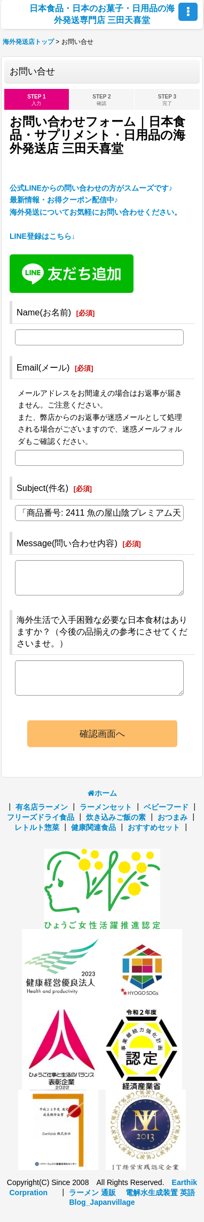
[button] (188, 12)
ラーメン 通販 (92, 1192)
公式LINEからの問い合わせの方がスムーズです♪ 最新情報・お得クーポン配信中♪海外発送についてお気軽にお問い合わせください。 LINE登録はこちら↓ (96, 212)
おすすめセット (154, 827)
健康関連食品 (93, 827)
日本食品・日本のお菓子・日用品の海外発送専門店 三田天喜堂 (102, 14)
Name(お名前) (44, 312)
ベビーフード (166, 807)
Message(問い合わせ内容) (67, 543)
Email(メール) (43, 367)
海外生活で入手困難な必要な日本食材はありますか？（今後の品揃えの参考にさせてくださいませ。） (102, 631)
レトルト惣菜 (36, 827)
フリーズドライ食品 (40, 817)
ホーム (102, 793)
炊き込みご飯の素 (116, 817)
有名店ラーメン (41, 807)
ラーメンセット (106, 807)
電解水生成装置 (151, 1192)
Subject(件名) (42, 488)
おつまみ (172, 817)
